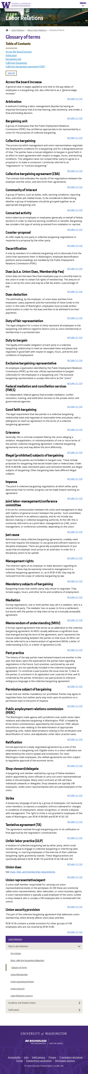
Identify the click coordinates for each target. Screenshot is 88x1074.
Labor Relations (17, 30)
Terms (19, 1060)
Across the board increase (19, 51)
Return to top (75, 98)
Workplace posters (65, 1060)
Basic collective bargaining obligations (27, 960)
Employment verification (39, 1060)
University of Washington (44, 1034)
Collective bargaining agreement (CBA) (25, 66)
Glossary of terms (19, 967)
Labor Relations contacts (22, 995)
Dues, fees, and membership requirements (32, 871)
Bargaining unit (13, 59)
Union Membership (19, 974)
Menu (83, 5)
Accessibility (14, 1057)
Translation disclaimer (71, 1057)
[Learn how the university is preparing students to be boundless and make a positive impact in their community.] (44, 1042)
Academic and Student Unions (44, 1003)
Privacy (52, 1057)
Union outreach (17, 988)
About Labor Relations (36, 30)
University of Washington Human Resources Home (16, 5)
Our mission (16, 953)
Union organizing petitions (22, 981)
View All (11, 73)
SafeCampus (38, 1057)
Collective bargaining (16, 62)
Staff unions (44, 1010)
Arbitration (11, 55)
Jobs (26, 1057)
